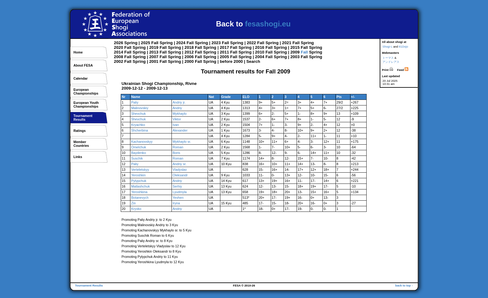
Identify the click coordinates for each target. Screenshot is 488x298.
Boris (176, 153)
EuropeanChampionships (85, 91)
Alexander (179, 130)
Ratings (79, 131)
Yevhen (177, 197)
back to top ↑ (404, 285)
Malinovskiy (139, 108)
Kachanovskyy (141, 141)
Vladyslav (179, 169)
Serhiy (177, 186)
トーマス (388, 57)
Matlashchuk (140, 186)
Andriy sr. (179, 164)
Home (78, 52)
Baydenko (138, 153)
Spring (130, 42)
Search (253, 61)
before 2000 (231, 61)
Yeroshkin (138, 175)
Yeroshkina (139, 192)
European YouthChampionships (86, 104)
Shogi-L (387, 46)
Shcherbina (139, 130)
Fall (154, 42)
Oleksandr (180, 175)
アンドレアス (390, 61)
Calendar (80, 78)
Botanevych (139, 197)
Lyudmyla (179, 192)
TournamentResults (82, 117)
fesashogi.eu (268, 24)
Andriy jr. (178, 102)
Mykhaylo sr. (181, 141)
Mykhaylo (179, 113)
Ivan (175, 125)
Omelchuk (138, 147)
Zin (133, 203)
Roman (177, 147)
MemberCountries (81, 143)
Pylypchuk (138, 181)
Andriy (177, 108)
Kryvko (136, 209)
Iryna (176, 203)
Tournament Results (89, 285)
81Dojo (403, 46)
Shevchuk (138, 113)
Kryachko (138, 125)
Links (77, 157)
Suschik (137, 158)
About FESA (83, 65)
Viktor (176, 119)
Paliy (134, 102)
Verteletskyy (140, 169)
